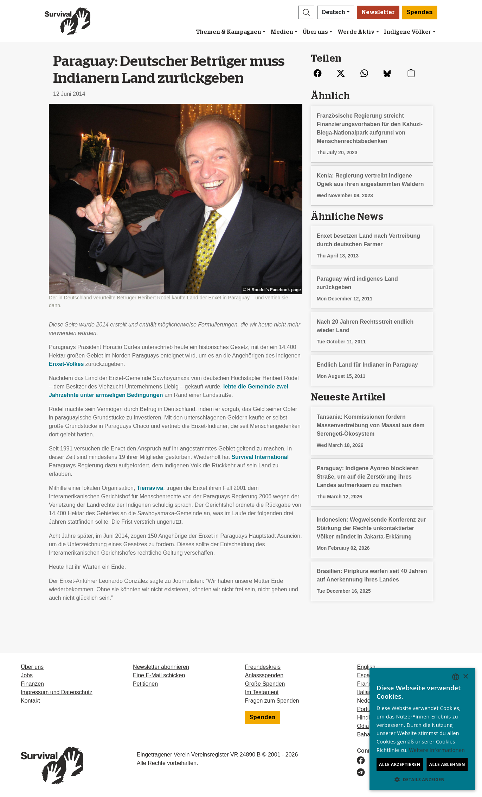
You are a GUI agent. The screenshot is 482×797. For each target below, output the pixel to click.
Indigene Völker (407, 32)
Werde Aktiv (356, 32)
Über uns (315, 32)
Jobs (27, 675)
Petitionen (145, 684)
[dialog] (422, 729)
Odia (363, 726)
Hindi (363, 718)
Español (367, 675)
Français (367, 684)
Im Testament (262, 692)
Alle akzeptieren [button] (399, 764)
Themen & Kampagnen (228, 32)
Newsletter (378, 12)
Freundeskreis (263, 667)
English (366, 667)
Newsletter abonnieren (161, 667)
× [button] (465, 676)
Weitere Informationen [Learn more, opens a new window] (437, 750)
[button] (306, 12)
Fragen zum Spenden (272, 701)
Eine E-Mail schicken (159, 675)
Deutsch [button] (333, 12)
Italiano (366, 692)
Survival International (260, 457)
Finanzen (32, 684)
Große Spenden (265, 684)
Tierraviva (150, 488)
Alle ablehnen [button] (447, 764)
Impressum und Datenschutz (56, 692)
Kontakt (30, 701)
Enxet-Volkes (66, 364)
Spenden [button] (420, 12)
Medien (282, 32)
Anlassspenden (264, 675)
